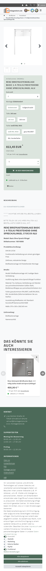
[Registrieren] (27, 5)
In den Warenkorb (23, 170)
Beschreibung (10, 200)
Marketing (11, 542)
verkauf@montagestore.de (16, 421)
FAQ (5, 466)
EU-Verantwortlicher (14, 207)
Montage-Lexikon (10, 470)
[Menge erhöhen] (38, 160)
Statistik (10, 539)
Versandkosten (23, 154)
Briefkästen (12, 15)
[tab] (23, 200)
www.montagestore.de (15, 424)
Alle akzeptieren (23, 556)
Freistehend (22, 15)
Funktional (12, 549)
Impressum (33, 526)
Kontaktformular (9, 463)
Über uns (7, 460)
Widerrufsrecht (9, 473)
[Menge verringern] (38, 164)
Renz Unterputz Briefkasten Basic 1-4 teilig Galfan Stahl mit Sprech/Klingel (22, 382)
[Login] (23, 5)
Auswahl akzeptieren (23, 566)
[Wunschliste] (35, 5)
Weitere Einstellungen (12, 552)
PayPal (10, 547)
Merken (10, 186)
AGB (5, 478)
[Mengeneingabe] (9, 161)
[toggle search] (31, 5)
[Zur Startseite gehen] (4, 15)
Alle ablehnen (23, 561)
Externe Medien (13, 544)
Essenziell (11, 536)
